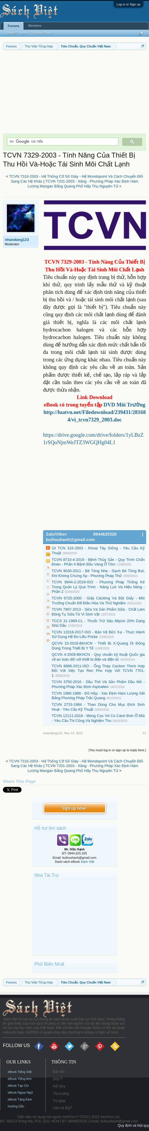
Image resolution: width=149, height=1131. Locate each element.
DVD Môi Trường (125, 405)
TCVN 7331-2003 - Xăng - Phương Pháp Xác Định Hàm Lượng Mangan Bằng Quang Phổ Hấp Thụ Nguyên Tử (83, 183)
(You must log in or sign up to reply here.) (117, 750)
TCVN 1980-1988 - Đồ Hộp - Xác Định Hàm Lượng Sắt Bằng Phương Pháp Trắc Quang (98, 695)
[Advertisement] (74, 93)
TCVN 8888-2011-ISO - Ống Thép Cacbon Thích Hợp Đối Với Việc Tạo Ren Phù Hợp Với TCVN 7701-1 (98, 671)
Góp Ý (58, 1079)
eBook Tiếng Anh (20, 1078)
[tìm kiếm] (62, 141)
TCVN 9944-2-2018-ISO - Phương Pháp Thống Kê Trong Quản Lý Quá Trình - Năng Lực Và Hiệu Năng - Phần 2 (98, 587)
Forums (13, 26)
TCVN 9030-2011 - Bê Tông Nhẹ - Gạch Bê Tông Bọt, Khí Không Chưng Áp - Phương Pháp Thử (98, 573)
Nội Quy (59, 1086)
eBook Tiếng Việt (20, 1072)
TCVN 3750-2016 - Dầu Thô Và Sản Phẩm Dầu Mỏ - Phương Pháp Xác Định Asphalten (98, 684)
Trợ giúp (59, 1101)
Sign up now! (74, 808)
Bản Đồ (59, 1072)
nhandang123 (17, 239)
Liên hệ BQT (62, 1108)
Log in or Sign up (128, 4)
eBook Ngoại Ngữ (20, 1092)
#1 (144, 733)
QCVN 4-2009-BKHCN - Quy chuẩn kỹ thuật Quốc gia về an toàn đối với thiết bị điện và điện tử (98, 657)
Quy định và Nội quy (133, 1126)
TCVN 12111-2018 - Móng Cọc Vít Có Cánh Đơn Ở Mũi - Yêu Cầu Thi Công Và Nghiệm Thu (98, 718)
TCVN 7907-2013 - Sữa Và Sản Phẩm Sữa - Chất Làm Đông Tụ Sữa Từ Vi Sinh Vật (98, 611)
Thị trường (61, 1094)
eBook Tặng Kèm (20, 1099)
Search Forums (16, 33)
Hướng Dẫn (16, 1106)
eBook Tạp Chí (18, 1085)
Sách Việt (87, 861)
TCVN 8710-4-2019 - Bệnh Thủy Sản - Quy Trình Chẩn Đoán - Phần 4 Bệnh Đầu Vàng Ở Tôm (98, 562)
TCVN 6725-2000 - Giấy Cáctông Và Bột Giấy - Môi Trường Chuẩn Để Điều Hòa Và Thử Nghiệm (98, 600)
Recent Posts (41, 33)
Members (34, 25)
